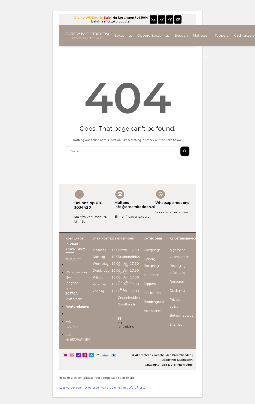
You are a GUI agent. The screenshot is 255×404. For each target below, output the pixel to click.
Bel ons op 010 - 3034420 (89, 205)
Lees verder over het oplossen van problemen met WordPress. (102, 387)
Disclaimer (177, 291)
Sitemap (176, 324)
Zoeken (184, 151)
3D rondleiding (126, 325)
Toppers (221, 35)
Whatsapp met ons (172, 203)
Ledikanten (152, 293)
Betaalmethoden (182, 315)
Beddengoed (154, 302)
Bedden (181, 35)
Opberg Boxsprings (153, 35)
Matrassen (201, 35)
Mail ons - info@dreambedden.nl (135, 205)
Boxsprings (123, 35)
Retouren (177, 282)
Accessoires (198, 57)
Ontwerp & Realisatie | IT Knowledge (169, 364)
